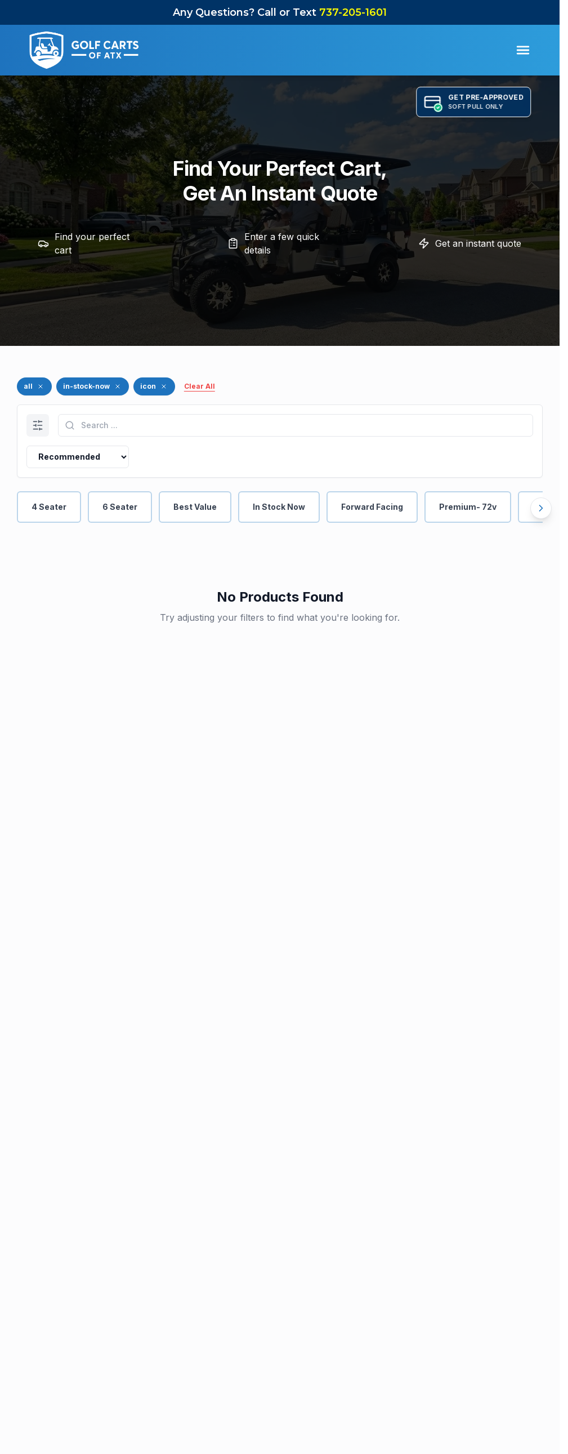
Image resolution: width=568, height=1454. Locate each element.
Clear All (199, 386)
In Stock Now (279, 507)
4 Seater (49, 507)
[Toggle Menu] (523, 50)
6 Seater (119, 507)
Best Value (195, 507)
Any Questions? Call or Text (280, 12)
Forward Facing (372, 507)
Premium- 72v (468, 507)
